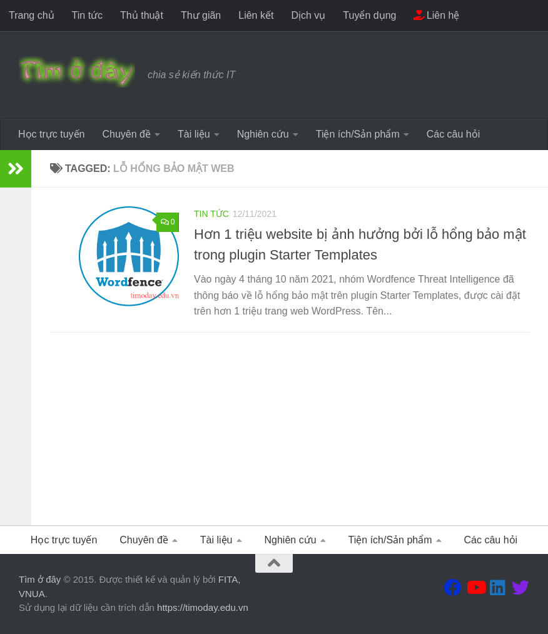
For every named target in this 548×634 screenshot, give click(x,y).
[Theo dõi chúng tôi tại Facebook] (453, 587)
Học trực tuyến (51, 134)
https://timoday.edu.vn (202, 607)
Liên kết (255, 15)
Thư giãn (201, 15)
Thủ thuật (141, 15)
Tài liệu (194, 134)
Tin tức (87, 15)
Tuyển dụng (369, 15)
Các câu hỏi (453, 134)
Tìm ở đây (40, 579)
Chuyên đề (126, 134)
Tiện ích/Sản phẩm (358, 134)
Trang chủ (31, 15)
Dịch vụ (308, 15)
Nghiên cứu (263, 134)
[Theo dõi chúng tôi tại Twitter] (520, 587)
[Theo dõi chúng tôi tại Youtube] (475, 587)
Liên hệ (436, 15)
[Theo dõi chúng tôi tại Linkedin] (498, 587)
